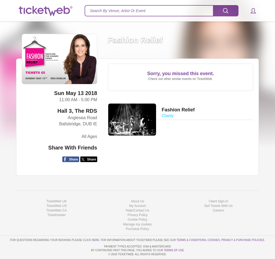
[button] (250, 11)
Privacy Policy (138, 215)
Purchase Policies (250, 240)
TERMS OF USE (174, 250)
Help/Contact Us (137, 210)
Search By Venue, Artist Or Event (118, 11)
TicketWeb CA (56, 210)
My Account (137, 206)
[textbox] (161, 10)
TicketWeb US (56, 206)
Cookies (214, 240)
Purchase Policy (137, 229)
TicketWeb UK (56, 201)
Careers (218, 210)
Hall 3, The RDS (77, 111)
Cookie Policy (137, 219)
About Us (137, 201)
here (95, 240)
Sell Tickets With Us (218, 206)
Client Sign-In (218, 201)
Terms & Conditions (191, 240)
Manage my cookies (137, 224)
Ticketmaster (57, 215)
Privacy (227, 240)
